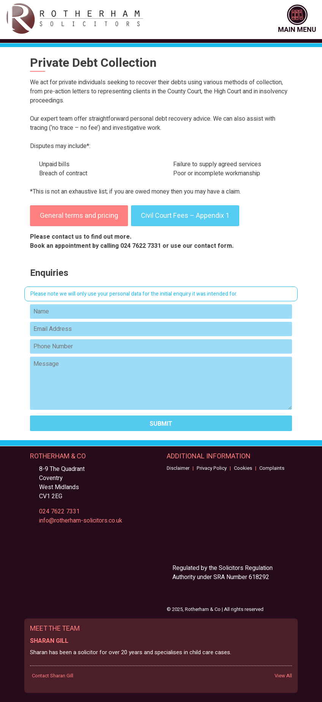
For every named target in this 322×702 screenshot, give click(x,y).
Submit (161, 423)
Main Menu (297, 20)
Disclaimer (178, 468)
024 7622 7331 (59, 511)
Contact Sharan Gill (52, 675)
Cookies (243, 468)
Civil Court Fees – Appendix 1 (185, 216)
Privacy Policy (212, 468)
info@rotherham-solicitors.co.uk (80, 520)
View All (283, 675)
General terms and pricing (79, 216)
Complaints (271, 468)
